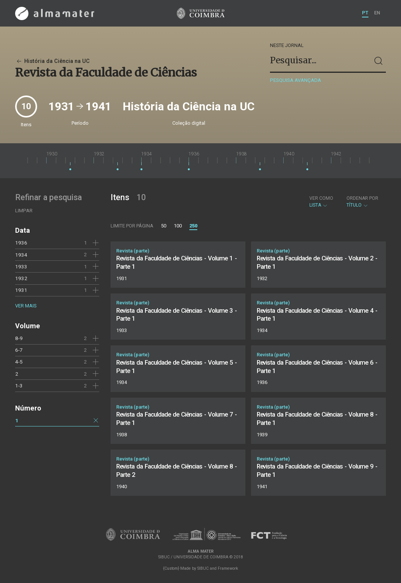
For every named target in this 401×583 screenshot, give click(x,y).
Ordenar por (362, 198)
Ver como (321, 198)
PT (365, 13)
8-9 (19, 338)
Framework (228, 568)
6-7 (19, 350)
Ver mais (25, 306)
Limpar (24, 210)
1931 (21, 290)
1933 (21, 266)
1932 (21, 278)
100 (178, 226)
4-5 (19, 362)
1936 (21, 243)
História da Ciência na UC (52, 61)
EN (377, 13)
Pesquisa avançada (295, 80)
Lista (321, 201)
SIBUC (203, 568)
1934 (21, 255)
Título (362, 201)
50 (163, 226)
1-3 (19, 385)
